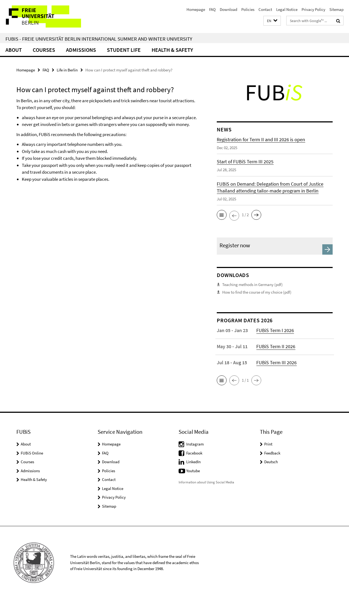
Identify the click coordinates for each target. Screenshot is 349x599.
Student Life (124, 49)
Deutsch (271, 461)
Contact (265, 9)
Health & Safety (172, 49)
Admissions (81, 49)
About (13, 49)
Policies (247, 9)
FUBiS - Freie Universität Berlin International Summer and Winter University (98, 38)
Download (228, 9)
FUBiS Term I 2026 (275, 330)
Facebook (194, 452)
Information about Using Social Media (206, 482)
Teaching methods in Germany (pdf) (252, 284)
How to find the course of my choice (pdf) (256, 291)
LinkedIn (193, 461)
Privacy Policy (313, 9)
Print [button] (268, 443)
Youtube (193, 470)
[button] (272, 21)
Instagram (195, 443)
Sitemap (336, 9)
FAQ (212, 9)
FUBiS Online (32, 452)
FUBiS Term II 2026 (275, 346)
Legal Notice (286, 9)
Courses (44, 49)
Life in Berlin (67, 70)
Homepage (195, 9)
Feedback (272, 452)
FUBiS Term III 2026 (276, 362)
